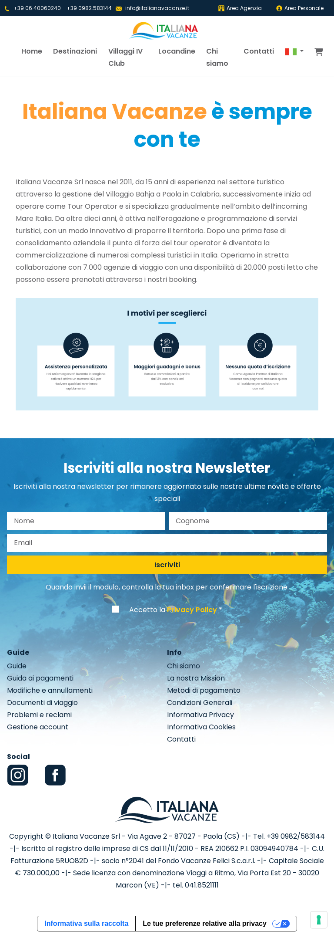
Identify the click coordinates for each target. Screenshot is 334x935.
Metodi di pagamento (203, 690)
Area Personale (300, 8)
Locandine (176, 51)
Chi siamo (217, 57)
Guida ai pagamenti (40, 678)
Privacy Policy (192, 610)
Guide (17, 666)
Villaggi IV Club (125, 57)
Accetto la (173, 610)
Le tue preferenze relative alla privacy (205, 923)
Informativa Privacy (200, 715)
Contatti (259, 51)
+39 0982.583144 (89, 8)
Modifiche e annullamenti (50, 690)
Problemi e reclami (39, 715)
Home (31, 51)
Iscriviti (167, 565)
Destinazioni (75, 51)
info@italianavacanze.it (157, 8)
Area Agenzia (240, 8)
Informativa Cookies (201, 727)
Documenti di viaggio (42, 703)
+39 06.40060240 (37, 8)
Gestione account (37, 727)
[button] (294, 51)
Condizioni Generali (199, 703)
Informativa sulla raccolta (86, 923)
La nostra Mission (196, 678)
